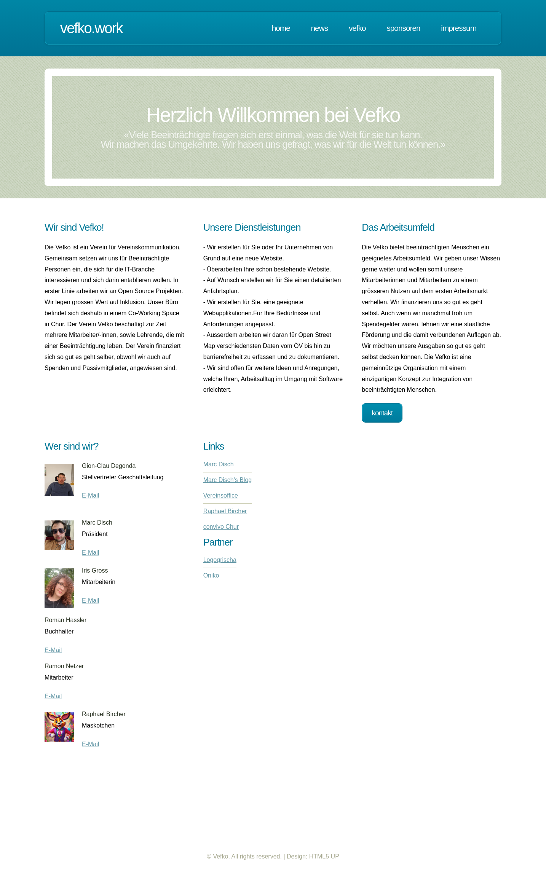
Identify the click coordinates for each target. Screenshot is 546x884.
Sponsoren (403, 28)
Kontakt (382, 413)
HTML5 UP (324, 856)
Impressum (458, 28)
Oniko (211, 575)
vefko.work (91, 28)
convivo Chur (221, 526)
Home (281, 28)
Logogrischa (219, 560)
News (319, 28)
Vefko (357, 28)
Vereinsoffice (220, 495)
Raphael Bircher (225, 511)
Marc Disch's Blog (227, 480)
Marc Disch (218, 464)
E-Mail (90, 495)
